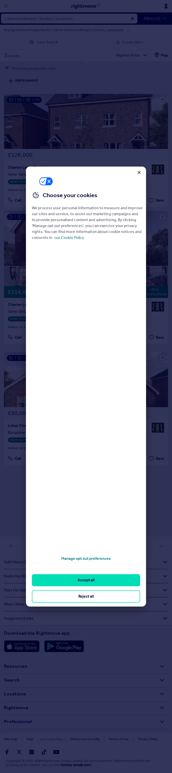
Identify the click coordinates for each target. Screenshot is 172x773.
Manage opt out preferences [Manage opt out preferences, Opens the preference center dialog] (86, 558)
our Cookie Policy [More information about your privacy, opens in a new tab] (69, 237)
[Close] (139, 172)
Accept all (86, 580)
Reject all (86, 596)
